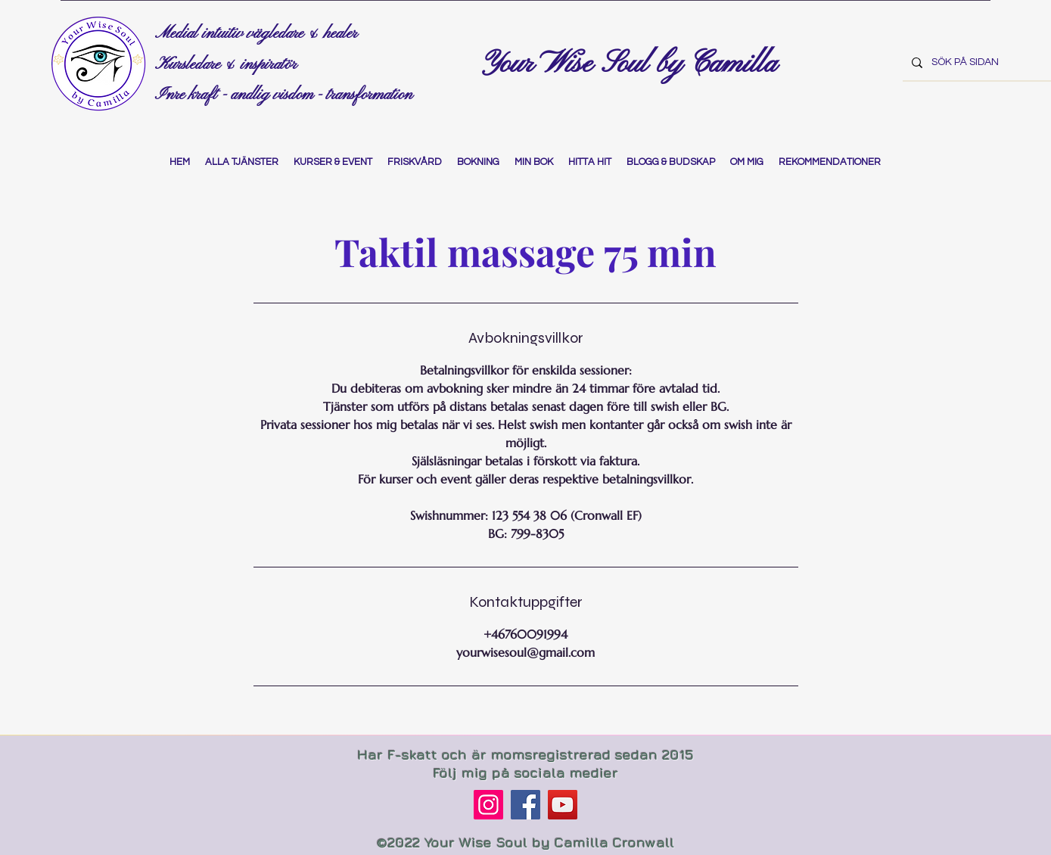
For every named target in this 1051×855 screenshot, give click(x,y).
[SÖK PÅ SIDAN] (975, 62)
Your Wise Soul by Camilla (633, 64)
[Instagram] (488, 804)
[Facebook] (525, 804)
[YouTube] (562, 804)
